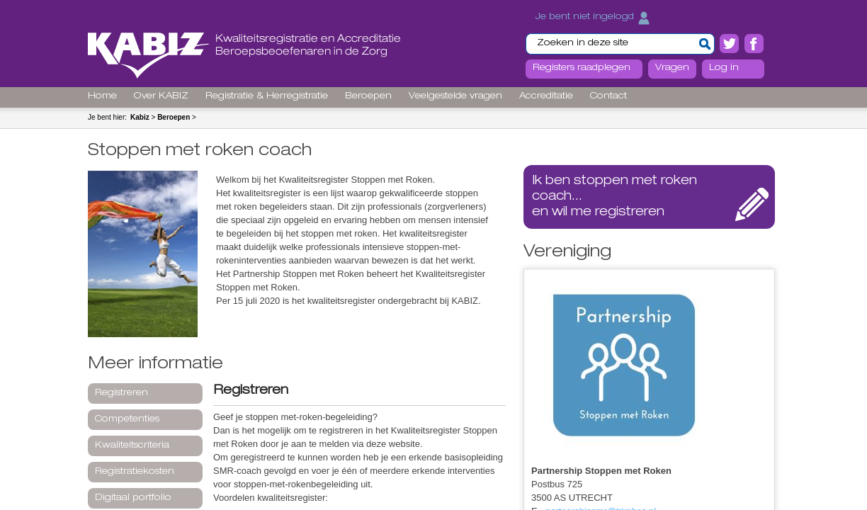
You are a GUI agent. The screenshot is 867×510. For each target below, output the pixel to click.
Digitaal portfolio (133, 498)
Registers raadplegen (581, 68)
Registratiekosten (134, 472)
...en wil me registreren (614, 197)
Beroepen (368, 96)
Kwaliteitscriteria (132, 445)
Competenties (127, 419)
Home (102, 96)
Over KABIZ (161, 96)
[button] (705, 44)
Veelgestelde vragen (455, 96)
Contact (608, 96)
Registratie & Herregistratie (266, 96)
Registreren (121, 393)
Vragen (672, 68)
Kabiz (139, 117)
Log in (724, 68)
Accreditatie (546, 96)
